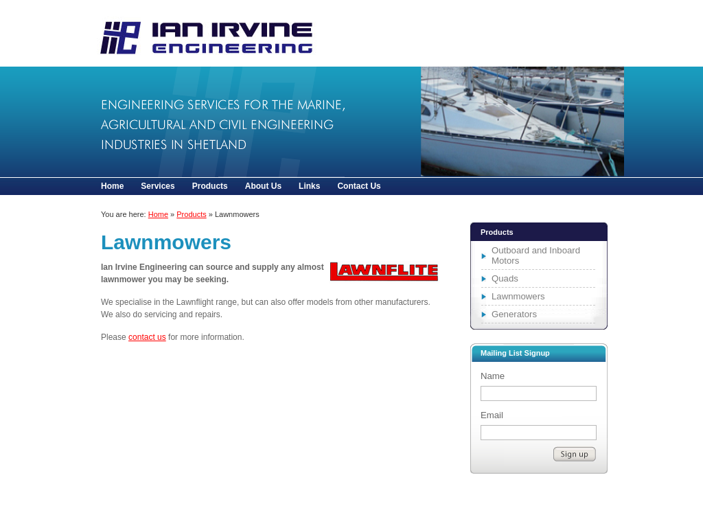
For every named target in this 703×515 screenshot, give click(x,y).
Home (112, 186)
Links (309, 186)
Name (493, 376)
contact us (147, 337)
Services (157, 186)
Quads (505, 278)
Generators (514, 314)
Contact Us (358, 186)
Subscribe (574, 453)
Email (492, 415)
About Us (263, 186)
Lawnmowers (198, 33)
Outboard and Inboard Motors (536, 255)
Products (210, 186)
